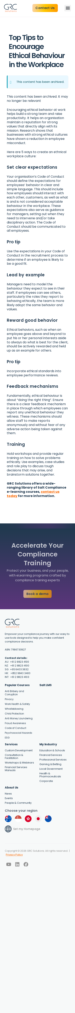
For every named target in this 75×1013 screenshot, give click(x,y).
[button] (67, 8)
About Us (11, 788)
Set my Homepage (26, 829)
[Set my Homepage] (8, 829)
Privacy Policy (14, 854)
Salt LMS (45, 685)
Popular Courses (17, 685)
